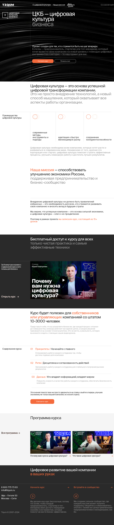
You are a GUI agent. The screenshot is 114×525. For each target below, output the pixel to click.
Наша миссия (59, 5)
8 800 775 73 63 (9, 487)
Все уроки (70, 5)
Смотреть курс (43, 61)
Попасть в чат (65, 61)
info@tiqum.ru (8, 490)
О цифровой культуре (42, 5)
